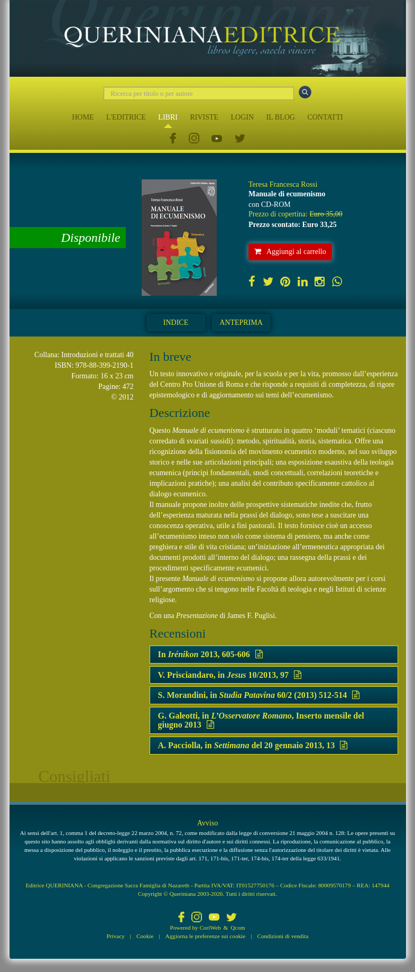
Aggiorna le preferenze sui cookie (205, 936)
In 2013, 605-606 (210, 654)
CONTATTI (325, 117)
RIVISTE (204, 117)
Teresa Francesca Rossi (282, 184)
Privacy (116, 936)
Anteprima (241, 322)
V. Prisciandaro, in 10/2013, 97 (229, 674)
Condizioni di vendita (282, 936)
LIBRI (168, 117)
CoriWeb (209, 927)
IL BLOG (280, 117)
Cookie (144, 936)
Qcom (237, 927)
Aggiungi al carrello (290, 252)
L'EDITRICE (126, 117)
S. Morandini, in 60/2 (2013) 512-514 (259, 695)
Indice (175, 322)
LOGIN (242, 117)
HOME (83, 117)
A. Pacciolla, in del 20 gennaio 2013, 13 (253, 745)
